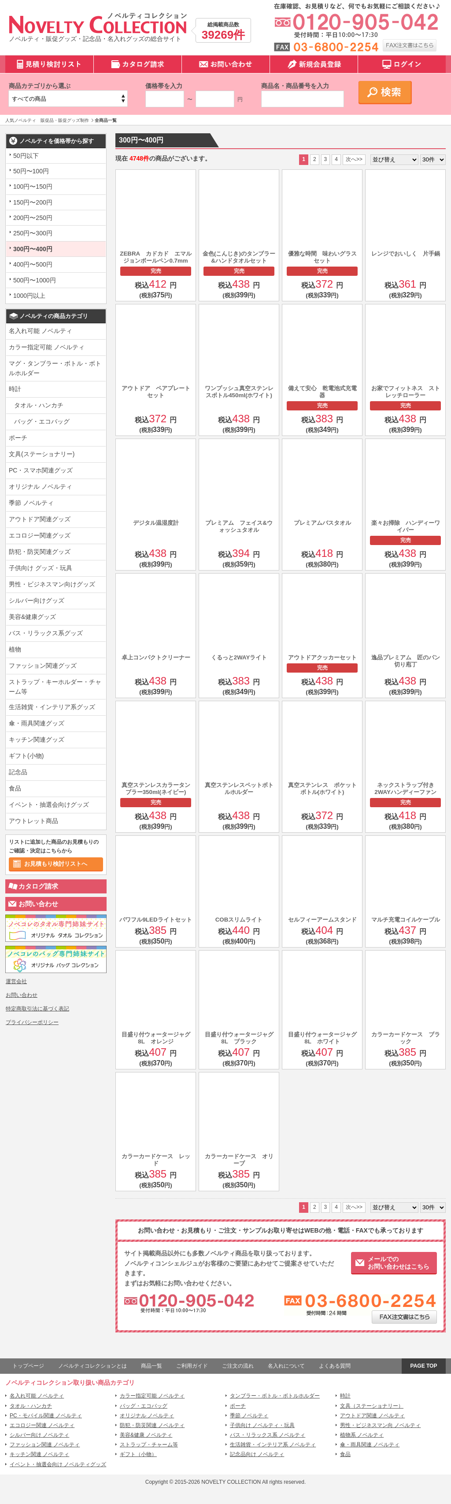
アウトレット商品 (33, 820)
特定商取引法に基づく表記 (37, 1009)
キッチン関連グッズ (36, 739)
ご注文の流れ (238, 1366)
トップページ (28, 1366)
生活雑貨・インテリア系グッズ (52, 706)
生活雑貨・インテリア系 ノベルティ (273, 1445)
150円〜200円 (32, 202)
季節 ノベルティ (31, 502)
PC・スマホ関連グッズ (41, 470)
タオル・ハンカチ (38, 405)
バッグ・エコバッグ (42, 421)
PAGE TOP (423, 1366)
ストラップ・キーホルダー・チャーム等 (55, 686)
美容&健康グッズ (32, 616)
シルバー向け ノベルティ (39, 1435)
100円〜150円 (32, 186)
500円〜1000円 (34, 280)
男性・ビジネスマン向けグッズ (52, 584)
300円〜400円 (32, 248)
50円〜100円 (31, 171)
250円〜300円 (32, 233)
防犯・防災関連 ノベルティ (152, 1425)
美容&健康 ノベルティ (146, 1435)
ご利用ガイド (192, 1366)
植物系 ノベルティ (362, 1435)
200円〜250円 (32, 217)
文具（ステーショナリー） (371, 1406)
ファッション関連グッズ (43, 665)
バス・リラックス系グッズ (46, 633)
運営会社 (16, 981)
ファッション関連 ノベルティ (45, 1445)
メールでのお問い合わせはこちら (398, 1262)
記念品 (18, 772)
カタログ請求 (38, 886)
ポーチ (18, 437)
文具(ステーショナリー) (41, 453)
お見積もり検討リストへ (55, 863)
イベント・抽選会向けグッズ (49, 804)
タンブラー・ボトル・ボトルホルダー (275, 1396)
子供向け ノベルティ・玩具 (262, 1425)
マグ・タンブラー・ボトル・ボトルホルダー (55, 368)
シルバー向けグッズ (36, 600)
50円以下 (26, 155)
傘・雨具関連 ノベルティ (369, 1445)
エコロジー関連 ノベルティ (42, 1425)
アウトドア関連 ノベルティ (372, 1416)
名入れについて (286, 1366)
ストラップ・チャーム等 (149, 1445)
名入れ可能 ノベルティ (40, 330)
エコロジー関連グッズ (39, 535)
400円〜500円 (32, 264)
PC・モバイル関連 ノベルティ (46, 1416)
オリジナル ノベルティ (40, 486)
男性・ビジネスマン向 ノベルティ (380, 1425)
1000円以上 (29, 295)
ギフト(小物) (26, 755)
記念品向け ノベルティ (257, 1454)
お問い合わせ (38, 904)
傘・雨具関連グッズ (36, 723)
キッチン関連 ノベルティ (39, 1454)
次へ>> (354, 159)
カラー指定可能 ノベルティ (47, 347)
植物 (15, 649)
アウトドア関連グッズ (39, 519)
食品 (15, 788)
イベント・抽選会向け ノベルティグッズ (58, 1464)
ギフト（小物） (138, 1454)
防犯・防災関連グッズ (39, 551)
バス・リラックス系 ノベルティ (267, 1435)
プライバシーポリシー (32, 1022)
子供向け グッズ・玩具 (40, 567)
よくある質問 (335, 1366)
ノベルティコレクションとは (92, 1366)
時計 (15, 388)
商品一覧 (151, 1366)
